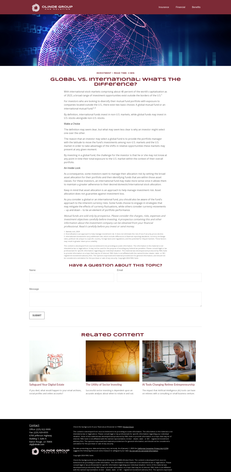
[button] (163, 7)
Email (120, 270)
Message (34, 289)
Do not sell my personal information (143, 451)
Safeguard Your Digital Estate (46, 384)
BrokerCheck (128, 427)
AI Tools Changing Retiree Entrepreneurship (168, 384)
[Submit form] (36, 315)
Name (32, 270)
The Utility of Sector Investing (104, 384)
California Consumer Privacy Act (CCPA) (153, 448)
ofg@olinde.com (36, 444)
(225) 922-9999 (43, 429)
